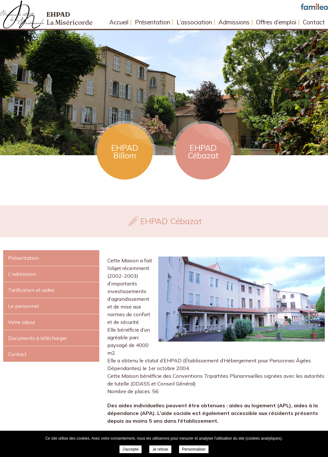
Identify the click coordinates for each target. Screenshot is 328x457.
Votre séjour (21, 322)
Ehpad (69, 18)
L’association (194, 22)
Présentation (152, 22)
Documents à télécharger (37, 338)
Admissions (234, 22)
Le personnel (23, 306)
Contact (314, 22)
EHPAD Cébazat (203, 151)
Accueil (118, 22)
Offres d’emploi (276, 22)
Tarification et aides (31, 290)
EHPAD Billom (124, 151)
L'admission (22, 274)
